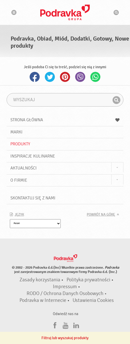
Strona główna (65, 119)
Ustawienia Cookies (93, 300)
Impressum (65, 286)
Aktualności (23, 168)
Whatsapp (95, 77)
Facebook (35, 77)
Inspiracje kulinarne (32, 156)
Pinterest (65, 77)
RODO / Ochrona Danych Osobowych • (67, 293)
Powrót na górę (101, 215)
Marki (16, 132)
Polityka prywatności (88, 280)
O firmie (18, 180)
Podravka (65, 12)
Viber (80, 77)
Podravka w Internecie (42, 300)
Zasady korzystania (39, 280)
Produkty (20, 144)
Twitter (50, 77)
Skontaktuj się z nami (32, 198)
